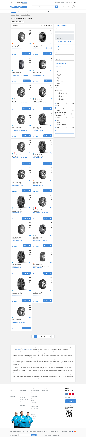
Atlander (59, 83)
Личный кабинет (35, 390)
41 (50, 336)
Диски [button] (19, 11)
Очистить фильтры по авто (64, 41)
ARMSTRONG (60, 81)
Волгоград (24, 2)
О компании (23, 390)
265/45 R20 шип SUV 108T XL (40, 212)
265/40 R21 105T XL (17, 295)
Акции (36, 11)
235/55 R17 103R (37, 157)
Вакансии (22, 397)
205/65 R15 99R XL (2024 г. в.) (20, 75)
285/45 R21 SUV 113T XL (39, 295)
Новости (33, 393)
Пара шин (59, 122)
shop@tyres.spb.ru (70, 397)
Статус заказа (34, 406)
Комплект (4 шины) (61, 124)
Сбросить (64, 134)
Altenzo (58, 75)
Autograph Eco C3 (61, 96)
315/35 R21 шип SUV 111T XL (19, 103)
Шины (11, 390)
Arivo (58, 80)
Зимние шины (45, 393)
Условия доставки (24, 395)
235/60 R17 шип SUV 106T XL (19, 130)
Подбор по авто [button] (28, 11)
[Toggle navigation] (11, 2)
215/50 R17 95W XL (38, 185)
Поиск (33, 435)
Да (66, 103)
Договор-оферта (24, 401)
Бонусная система (54, 431)
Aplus (58, 78)
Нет (73, 103)
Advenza (59, 74)
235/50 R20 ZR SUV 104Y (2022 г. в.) (42, 48)
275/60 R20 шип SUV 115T (19, 322)
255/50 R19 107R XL (38, 130)
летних (18, 349)
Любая (58, 120)
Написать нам (70, 401)
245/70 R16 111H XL (17, 185)
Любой (58, 103)
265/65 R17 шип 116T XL (39, 103)
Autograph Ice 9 (60, 99)
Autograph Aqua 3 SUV (62, 93)
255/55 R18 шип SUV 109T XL (40, 240)
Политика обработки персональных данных (37, 431)
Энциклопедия (34, 408)
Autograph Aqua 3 (61, 92)
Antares (58, 77)
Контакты (42, 11)
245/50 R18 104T (16, 267)
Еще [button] (48, 11)
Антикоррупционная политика (17, 431)
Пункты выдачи (24, 399)
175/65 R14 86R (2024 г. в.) (40, 75)
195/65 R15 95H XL (17, 240)
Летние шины (45, 390)
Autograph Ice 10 (61, 98)
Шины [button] (13, 11)
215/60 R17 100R (16, 212)
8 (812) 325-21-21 (71, 2)
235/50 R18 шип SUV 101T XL (19, 157)
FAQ (32, 410)
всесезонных (29, 349)
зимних (23, 349)
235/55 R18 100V (37, 267)
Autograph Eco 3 (60, 95)
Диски (11, 393)
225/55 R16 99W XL (17, 48)
